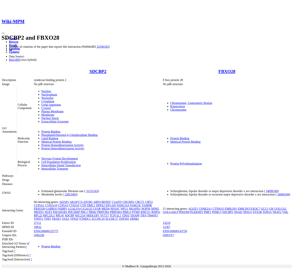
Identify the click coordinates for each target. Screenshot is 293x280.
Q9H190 (39, 235)
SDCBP (69, 215)
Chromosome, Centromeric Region (191, 103)
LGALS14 (74, 208)
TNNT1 (38, 218)
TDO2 (125, 215)
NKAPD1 (135, 208)
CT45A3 (63, 205)
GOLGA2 (280, 208)
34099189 (272, 191)
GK (271, 208)
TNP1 (47, 218)
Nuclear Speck (50, 118)
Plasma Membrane (52, 111)
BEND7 (106, 202)
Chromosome (178, 109)
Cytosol (46, 108)
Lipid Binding (49, 138)
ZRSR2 (134, 218)
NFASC (115, 208)
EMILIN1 (231, 208)
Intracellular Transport (54, 168)
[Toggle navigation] (2, 33)
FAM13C (135, 205)
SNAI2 (238, 212)
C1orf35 (117, 202)
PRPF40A (116, 212)
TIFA (143, 215)
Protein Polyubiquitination (186, 163)
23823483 (70, 194)
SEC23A (80, 215)
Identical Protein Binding (56, 141)
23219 (166, 222)
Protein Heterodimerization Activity (62, 148)
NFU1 (124, 208)
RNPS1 (155, 212)
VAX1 (65, 218)
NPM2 (155, 208)
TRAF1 (56, 218)
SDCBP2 (98, 71)
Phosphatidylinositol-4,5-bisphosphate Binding (69, 135)
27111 (37, 222)
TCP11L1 (115, 215)
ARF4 (97, 202)
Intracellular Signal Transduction (61, 165)
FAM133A (123, 205)
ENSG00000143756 (175, 231)
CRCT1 (139, 202)
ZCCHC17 (111, 218)
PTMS (136, 212)
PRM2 (92, 212)
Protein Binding (50, 131)
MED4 (105, 208)
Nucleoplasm (49, 94)
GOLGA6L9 (170, 212)
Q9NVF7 (168, 235)
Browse (13, 41)
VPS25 (74, 218)
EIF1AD (111, 205)
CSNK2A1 (205, 208)
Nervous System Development (59, 158)
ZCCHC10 (98, 218)
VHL (285, 212)
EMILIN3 (244, 208)
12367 (166, 227)
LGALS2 (86, 208)
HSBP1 (62, 208)
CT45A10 (51, 205)
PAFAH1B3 (60, 212)
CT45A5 (74, 205)
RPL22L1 (49, 215)
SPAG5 (247, 212)
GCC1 (265, 208)
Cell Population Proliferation (58, 161)
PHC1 (84, 212)
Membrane (47, 114)
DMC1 (91, 205)
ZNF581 (124, 218)
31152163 (92, 191)
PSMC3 (216, 212)
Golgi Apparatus (51, 104)
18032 (37, 227)
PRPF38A (103, 212)
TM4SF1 (152, 215)
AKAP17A (76, 202)
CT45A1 (39, 205)
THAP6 (135, 215)
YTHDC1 (85, 218)
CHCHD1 (128, 202)
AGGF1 (193, 208)
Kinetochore (177, 106)
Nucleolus (47, 98)
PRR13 (127, 212)
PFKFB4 (184, 212)
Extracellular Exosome (55, 121)
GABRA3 (52, 208)
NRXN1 (39, 212)
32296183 (103, 46)
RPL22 (38, 215)
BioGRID (15, 59)
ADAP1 (64, 202)
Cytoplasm (47, 101)
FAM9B (147, 205)
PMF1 (207, 212)
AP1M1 (88, 202)
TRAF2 (276, 212)
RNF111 (146, 212)
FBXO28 (226, 71)
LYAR (97, 208)
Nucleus (46, 91)
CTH (83, 205)
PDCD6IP (74, 212)
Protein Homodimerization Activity (62, 145)
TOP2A (267, 212)
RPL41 (60, 215)
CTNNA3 (218, 208)
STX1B (257, 212)
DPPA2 (100, 205)
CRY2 (149, 202)
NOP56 (145, 208)
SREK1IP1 (92, 215)
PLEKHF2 (196, 212)
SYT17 (104, 215)
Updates (14, 51)
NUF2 (48, 212)
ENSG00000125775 (46, 231)
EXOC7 (255, 208)
